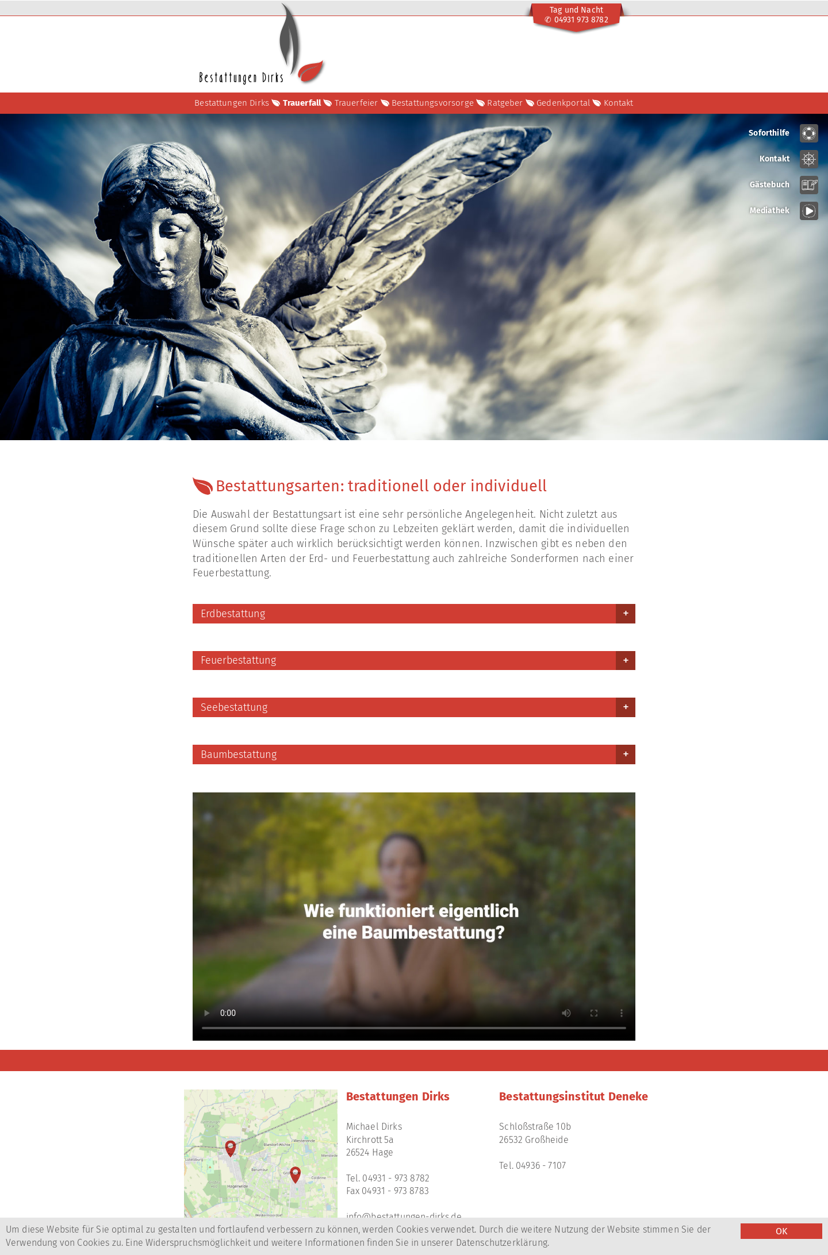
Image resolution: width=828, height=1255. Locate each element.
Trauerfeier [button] (356, 103)
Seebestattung (234, 707)
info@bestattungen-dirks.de (404, 1216)
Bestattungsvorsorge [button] (433, 103)
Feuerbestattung (238, 660)
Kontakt (619, 103)
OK (781, 1231)
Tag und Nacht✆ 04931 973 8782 (576, 15)
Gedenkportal (563, 103)
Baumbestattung (239, 754)
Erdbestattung (233, 613)
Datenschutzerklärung (501, 1242)
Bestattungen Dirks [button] (231, 103)
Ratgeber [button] (505, 103)
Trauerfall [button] (302, 103)
